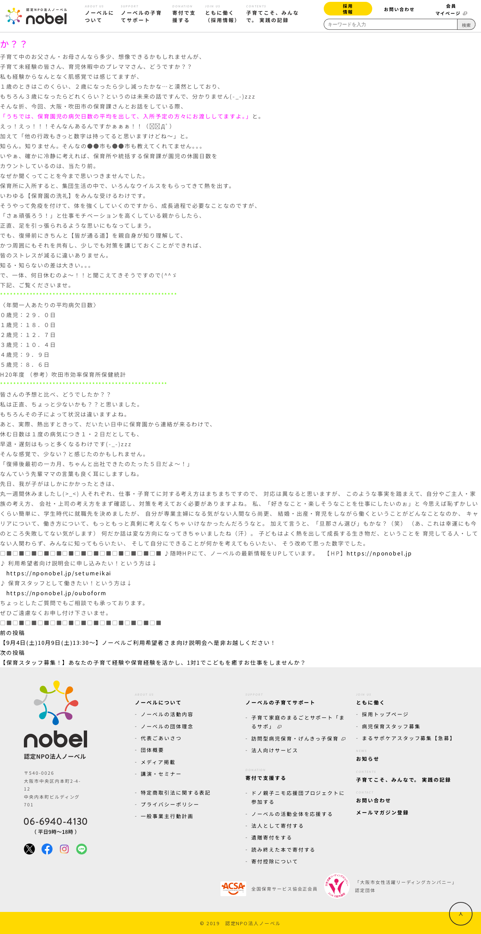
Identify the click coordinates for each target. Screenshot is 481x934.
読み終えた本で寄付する (283, 849)
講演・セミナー (161, 773)
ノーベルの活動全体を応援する (292, 813)
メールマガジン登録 (382, 812)
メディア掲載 (158, 761)
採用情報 (348, 9)
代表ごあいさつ (161, 738)
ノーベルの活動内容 (167, 714)
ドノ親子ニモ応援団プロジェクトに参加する (298, 797)
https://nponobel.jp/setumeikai (59, 573)
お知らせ (368, 754)
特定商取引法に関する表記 (176, 792)
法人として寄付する (277, 825)
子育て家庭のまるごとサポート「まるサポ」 (298, 722)
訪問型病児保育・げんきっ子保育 (298, 738)
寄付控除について (274, 861)
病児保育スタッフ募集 (391, 726)
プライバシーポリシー (170, 804)
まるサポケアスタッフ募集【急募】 (409, 738)
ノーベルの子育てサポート (280, 698)
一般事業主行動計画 (167, 816)
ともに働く (370, 698)
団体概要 (152, 749)
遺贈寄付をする (271, 837)
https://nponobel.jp (379, 553)
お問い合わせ (399, 9)
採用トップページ (385, 714)
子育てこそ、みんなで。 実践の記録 (403, 775)
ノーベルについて (158, 698)
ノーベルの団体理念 (167, 726)
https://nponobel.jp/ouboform (56, 593)
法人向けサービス (274, 750)
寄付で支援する (266, 773)
